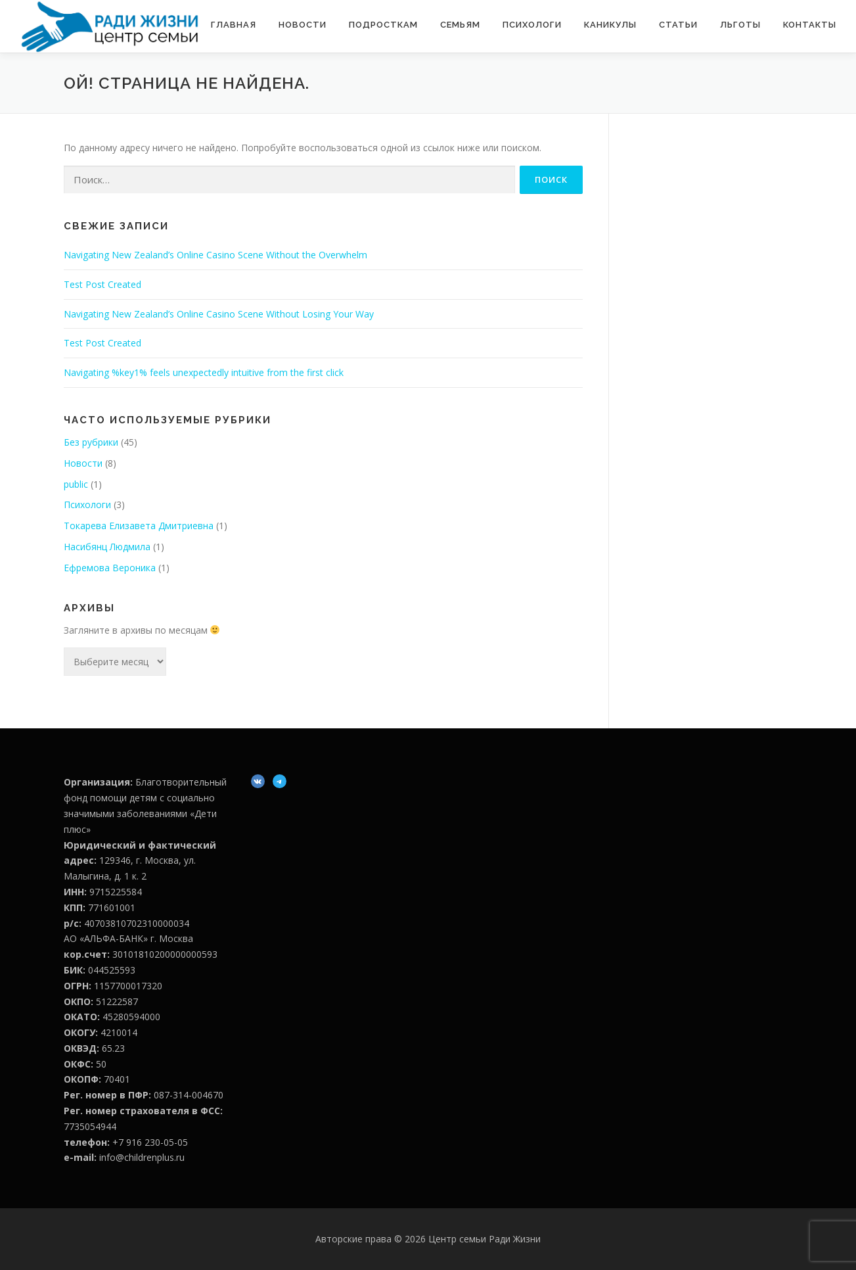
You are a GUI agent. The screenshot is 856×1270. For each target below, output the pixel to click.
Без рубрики (91, 442)
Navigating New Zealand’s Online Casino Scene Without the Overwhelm (215, 254)
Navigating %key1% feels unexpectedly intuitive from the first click (204, 372)
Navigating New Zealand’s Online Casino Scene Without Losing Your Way (219, 314)
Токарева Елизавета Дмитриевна (139, 525)
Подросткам (383, 25)
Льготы (740, 25)
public (76, 484)
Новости (303, 25)
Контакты (809, 25)
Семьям (460, 25)
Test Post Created (102, 284)
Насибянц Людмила (107, 546)
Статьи (678, 25)
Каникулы (610, 25)
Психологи (532, 25)
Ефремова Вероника (110, 567)
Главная (233, 25)
